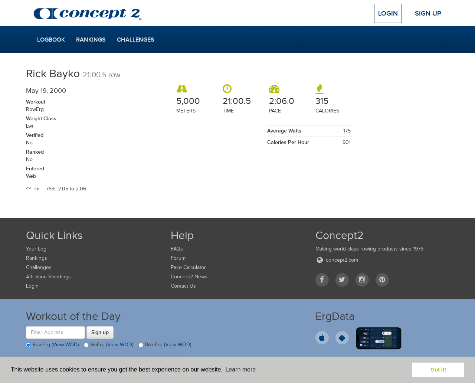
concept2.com (336, 260)
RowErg (52, 345)
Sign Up (428, 13)
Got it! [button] (438, 370)
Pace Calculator (188, 267)
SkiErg (108, 345)
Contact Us (183, 286)
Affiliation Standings (48, 276)
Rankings (91, 39)
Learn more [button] (240, 369)
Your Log (36, 249)
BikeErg (164, 345)
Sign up (100, 332)
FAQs (177, 249)
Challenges (135, 39)
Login (388, 13)
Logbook (51, 39)
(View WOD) (65, 344)
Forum (178, 258)
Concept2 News (189, 276)
